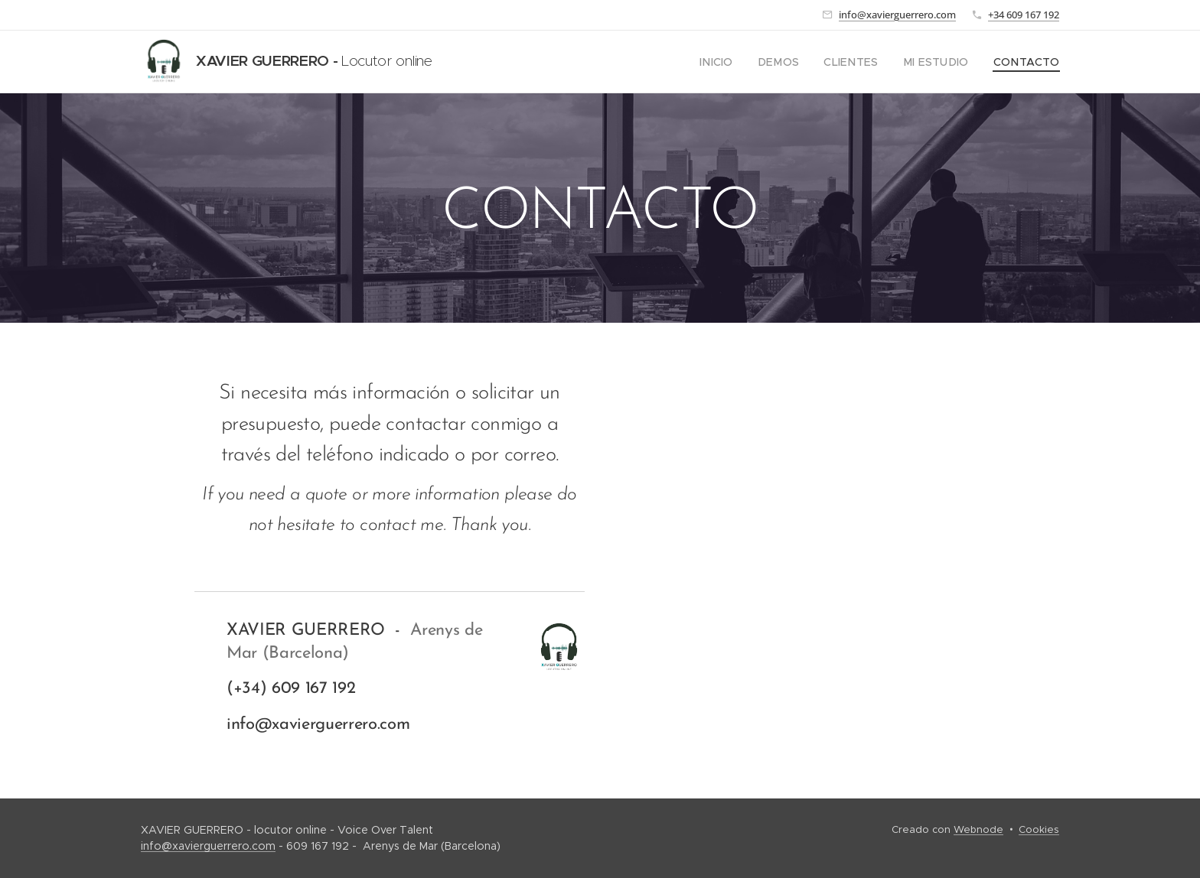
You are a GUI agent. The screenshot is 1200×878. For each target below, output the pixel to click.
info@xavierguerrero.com (897, 14)
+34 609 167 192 (1023, 14)
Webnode (978, 829)
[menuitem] (743, 62)
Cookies (1039, 829)
